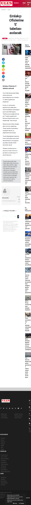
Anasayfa (3, 9)
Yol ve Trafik (4, 457)
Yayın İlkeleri (4, 416)
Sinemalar (3, 466)
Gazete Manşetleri (5, 471)
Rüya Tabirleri (4, 483)
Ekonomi (3, 442)
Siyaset (3, 443)
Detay (15, 503)
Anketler (3, 479)
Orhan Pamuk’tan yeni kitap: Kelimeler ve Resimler (28, 197)
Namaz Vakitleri (5, 458)
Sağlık (2, 445)
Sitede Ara (3, 477)
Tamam (21, 503)
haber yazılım (3, 501)
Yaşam (9, 9)
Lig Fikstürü (4, 462)
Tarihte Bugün (4, 464)
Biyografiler (4, 481)
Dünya (2, 440)
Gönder (18, 216)
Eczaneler (3, 460)
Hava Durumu (4, 455)
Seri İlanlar (3, 468)
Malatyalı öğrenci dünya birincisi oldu (27, 102)
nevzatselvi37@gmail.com (9, 201)
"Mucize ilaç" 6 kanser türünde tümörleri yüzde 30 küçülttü (27, 83)
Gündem (16, 3)
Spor (2, 447)
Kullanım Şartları (18, 414)
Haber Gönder (17, 417)
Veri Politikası (4, 417)
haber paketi (3, 499)
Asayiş (2, 449)
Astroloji (3, 484)
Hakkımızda (4, 414)
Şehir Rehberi (4, 469)
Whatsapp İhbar (18, 416)
